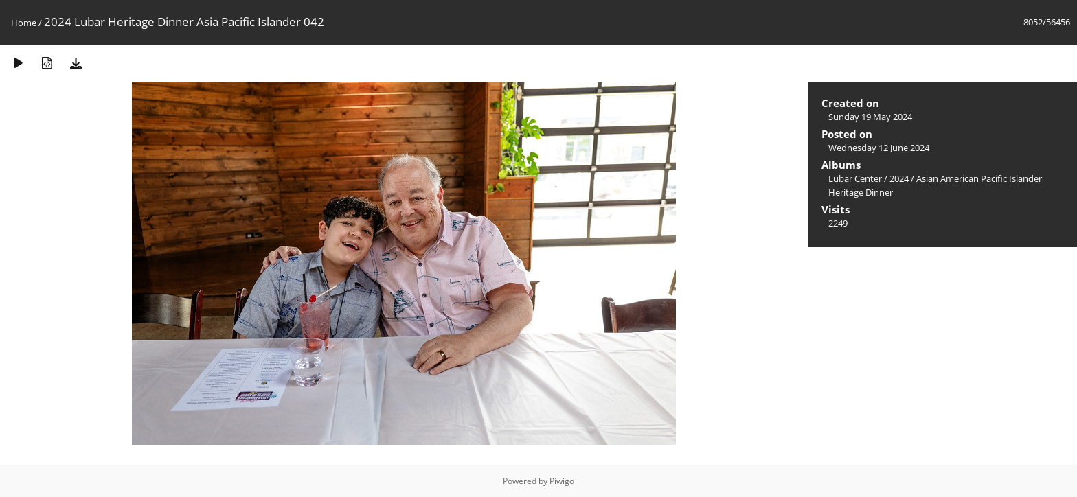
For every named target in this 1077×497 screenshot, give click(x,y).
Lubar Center (855, 178)
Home (23, 22)
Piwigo (561, 481)
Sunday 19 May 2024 (870, 117)
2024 (899, 178)
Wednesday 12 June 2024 (878, 147)
